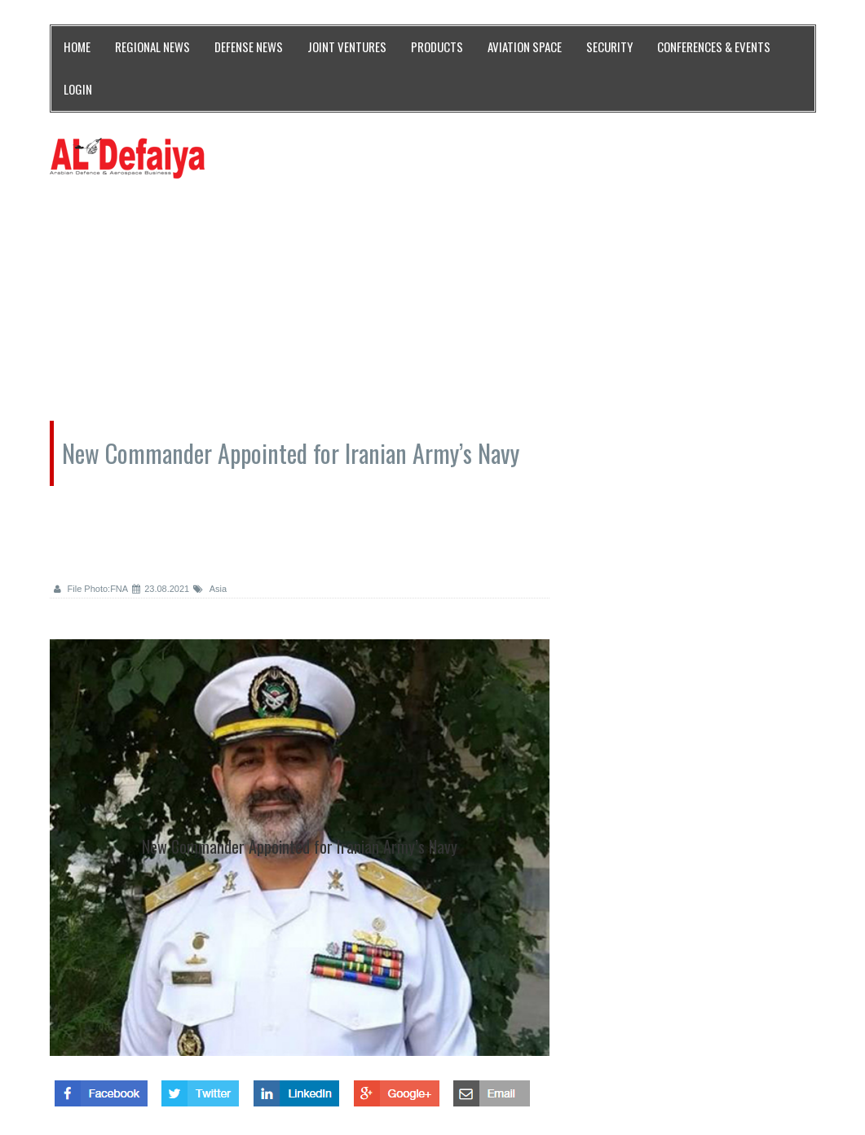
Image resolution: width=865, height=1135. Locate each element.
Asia (210, 589)
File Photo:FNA (91, 589)
